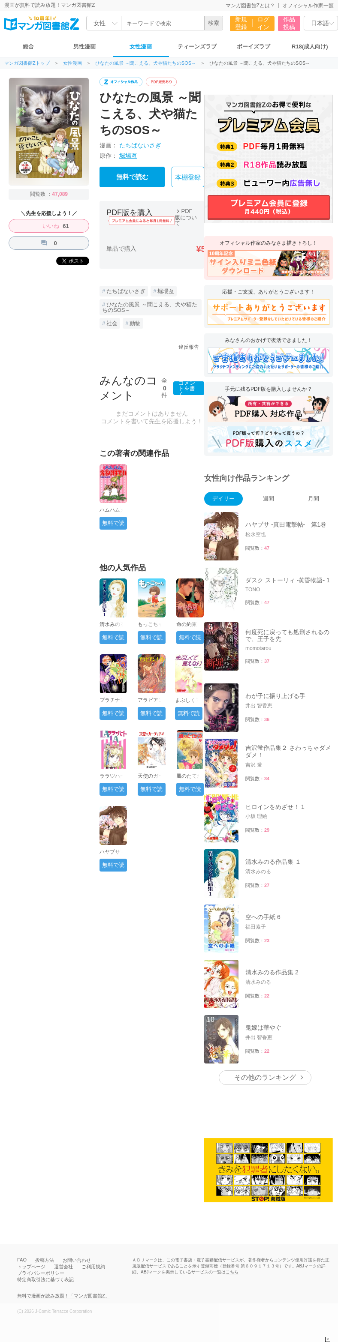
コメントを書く (186, 388)
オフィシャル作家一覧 (308, 6)
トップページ (31, 1266)
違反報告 (188, 347)
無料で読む (132, 177)
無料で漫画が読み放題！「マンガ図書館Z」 (63, 1295)
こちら (232, 1272)
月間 (313, 498)
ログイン (263, 23)
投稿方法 (44, 1260)
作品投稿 (289, 23)
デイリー (223, 498)
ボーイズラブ (253, 46)
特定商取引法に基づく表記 (45, 1279)
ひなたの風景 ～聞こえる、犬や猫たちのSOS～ (145, 63)
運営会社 (63, 1266)
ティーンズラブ (197, 46)
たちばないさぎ (140, 145)
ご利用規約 (93, 1266)
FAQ (22, 1259)
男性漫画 (84, 46)
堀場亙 (128, 155)
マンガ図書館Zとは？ (250, 6)
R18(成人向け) (310, 46)
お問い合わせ (77, 1260)
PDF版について (186, 217)
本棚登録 (188, 177)
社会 (112, 323)
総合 (28, 46)
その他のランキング (265, 1077)
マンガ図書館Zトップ (27, 63)
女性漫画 (141, 46)
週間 (268, 498)
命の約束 (186, 624)
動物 (135, 323)
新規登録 (241, 23)
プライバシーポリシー (40, 1273)
